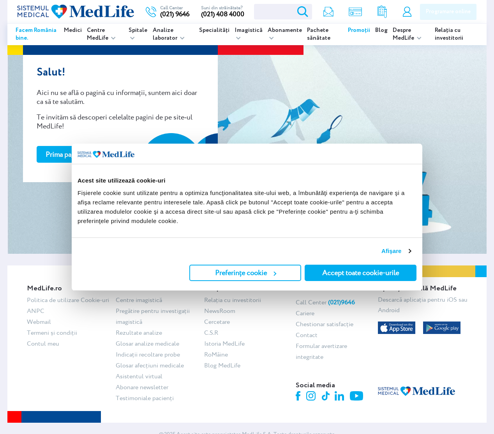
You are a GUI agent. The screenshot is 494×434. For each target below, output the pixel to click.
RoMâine (216, 354)
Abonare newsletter (142, 387)
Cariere (305, 313)
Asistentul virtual (139, 376)
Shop (355, 11)
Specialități (214, 30)
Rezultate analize (382, 11)
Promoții (359, 30)
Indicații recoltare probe (148, 354)
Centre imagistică (139, 300)
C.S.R (211, 332)
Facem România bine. (36, 34)
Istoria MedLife (224, 343)
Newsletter (328, 11)
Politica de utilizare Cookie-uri (68, 300)
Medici (73, 30)
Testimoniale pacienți (145, 398)
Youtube (357, 396)
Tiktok (326, 396)
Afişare (391, 251)
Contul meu (407, 11)
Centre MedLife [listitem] (98, 34)
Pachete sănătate (318, 34)
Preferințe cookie (245, 273)
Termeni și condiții (52, 332)
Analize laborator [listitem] (165, 34)
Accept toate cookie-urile (360, 273)
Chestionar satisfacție (324, 324)
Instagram (312, 397)
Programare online (448, 12)
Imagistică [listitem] (249, 30)
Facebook (299, 397)
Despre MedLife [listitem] (404, 34)
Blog (381, 30)
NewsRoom (219, 311)
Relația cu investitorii (449, 34)
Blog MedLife (222, 365)
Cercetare (217, 321)
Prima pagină (65, 154)
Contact (307, 335)
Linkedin (340, 396)
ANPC (35, 311)
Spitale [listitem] (138, 30)
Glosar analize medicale (147, 343)
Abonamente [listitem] (285, 30)
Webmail (39, 321)
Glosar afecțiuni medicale (150, 365)
